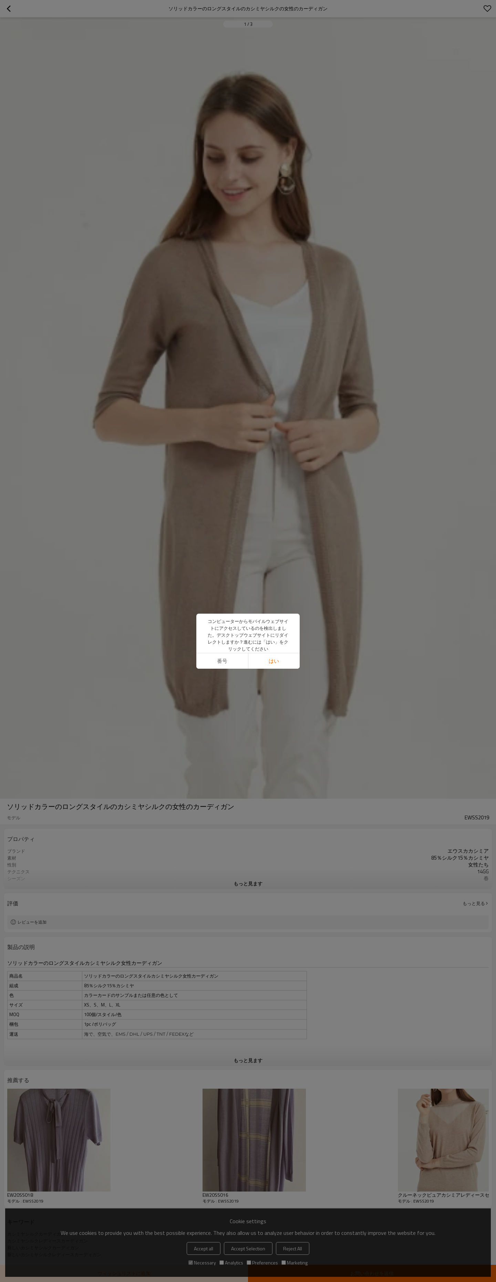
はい (274, 661)
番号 (222, 661)
